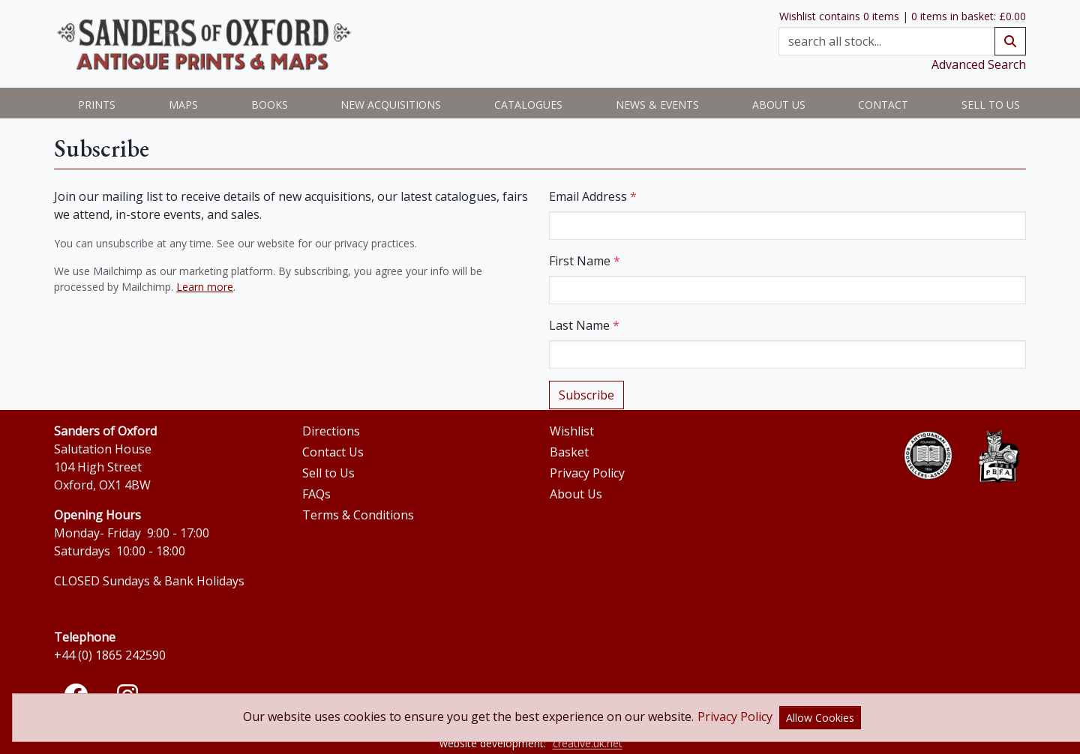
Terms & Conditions (358, 515)
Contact (883, 104)
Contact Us (333, 452)
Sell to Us (991, 104)
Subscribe (586, 395)
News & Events (657, 104)
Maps (183, 104)
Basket (569, 452)
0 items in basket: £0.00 (968, 16)
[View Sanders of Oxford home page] (204, 44)
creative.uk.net (587, 743)
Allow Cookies (820, 718)
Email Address (593, 196)
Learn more (204, 287)
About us (779, 104)
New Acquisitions (390, 104)
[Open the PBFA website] (998, 456)
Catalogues (528, 104)
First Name (584, 261)
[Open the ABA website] (928, 455)
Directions (331, 431)
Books (269, 104)
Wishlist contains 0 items (839, 16)
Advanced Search (979, 64)
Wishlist (572, 431)
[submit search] (1010, 41)
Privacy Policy (587, 473)
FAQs (316, 494)
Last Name (584, 325)
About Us (576, 494)
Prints (97, 104)
